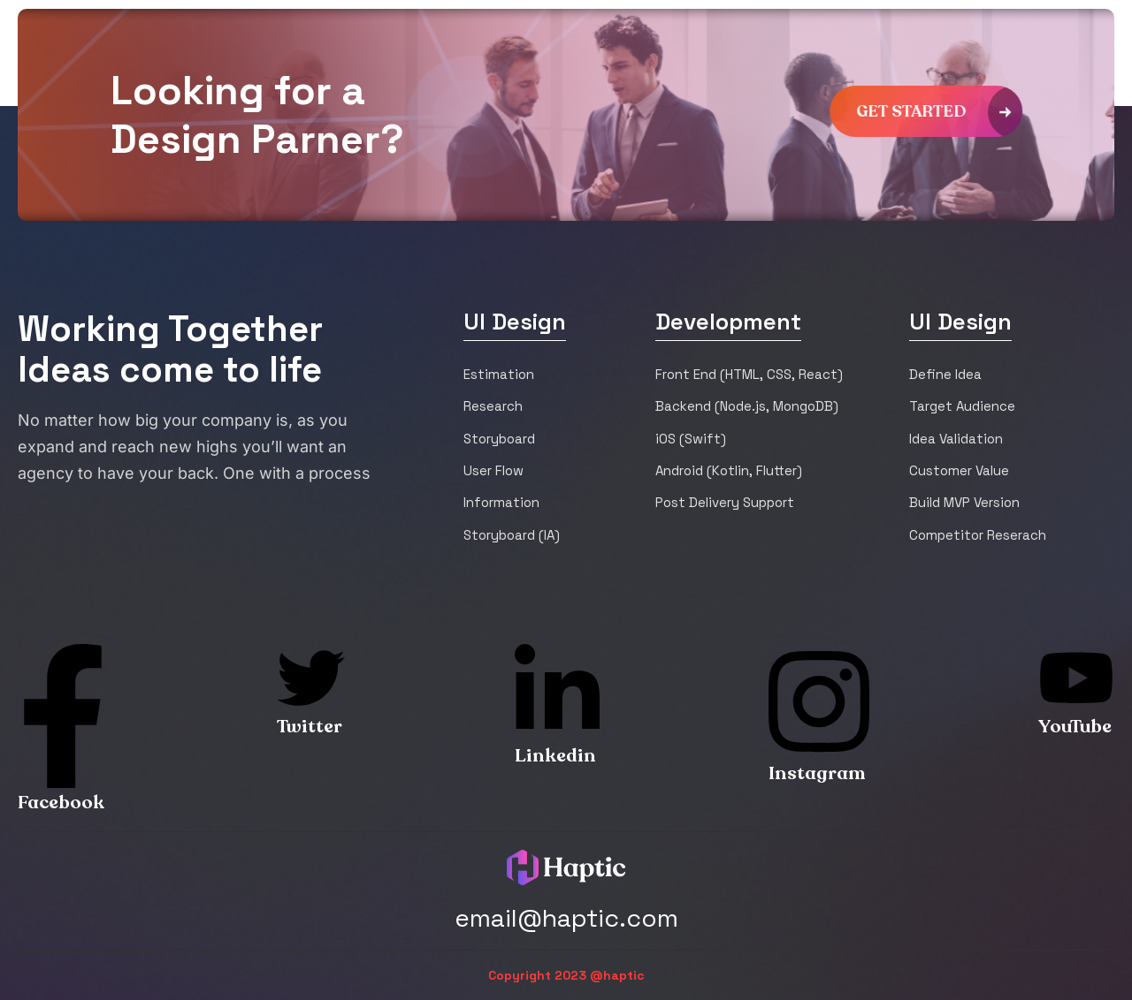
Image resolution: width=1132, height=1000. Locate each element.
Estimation (498, 374)
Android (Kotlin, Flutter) (728, 470)
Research (493, 406)
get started (943, 111)
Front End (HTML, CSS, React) (749, 374)
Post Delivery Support (724, 502)
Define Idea (945, 374)
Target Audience (962, 406)
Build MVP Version (964, 502)
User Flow (493, 470)
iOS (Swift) (690, 438)
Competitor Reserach (977, 535)
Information (501, 502)
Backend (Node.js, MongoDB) (746, 406)
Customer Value (959, 470)
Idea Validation (956, 438)
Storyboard (499, 438)
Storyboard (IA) (511, 535)
